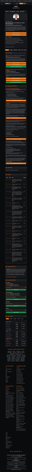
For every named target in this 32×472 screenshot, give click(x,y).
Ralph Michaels (13, 358)
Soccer (7, 378)
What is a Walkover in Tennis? (21, 423)
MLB (6, 374)
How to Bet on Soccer (9, 401)
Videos (7, 390)
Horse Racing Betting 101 (10, 406)
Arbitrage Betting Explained (10, 414)
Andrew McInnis (22, 359)
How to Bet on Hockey (9, 400)
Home (6, 434)
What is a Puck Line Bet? (20, 395)
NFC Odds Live (18, 370)
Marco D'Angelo (18, 354)
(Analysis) (13, 182)
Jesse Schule (8, 324)
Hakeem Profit (8, 336)
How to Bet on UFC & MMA (10, 404)
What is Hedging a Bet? (20, 415)
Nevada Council (11, 464)
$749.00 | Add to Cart (16, 163)
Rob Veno (13, 359)
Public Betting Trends (9, 415)
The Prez (21, 353)
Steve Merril (14, 352)
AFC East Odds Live (19, 374)
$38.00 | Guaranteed (16, 34)
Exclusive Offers (8, 437)
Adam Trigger (23, 358)
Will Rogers (23, 352)
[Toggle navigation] (26, 3)
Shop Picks (7, 438)
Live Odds (18, 367)
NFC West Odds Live (19, 375)
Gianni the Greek (9, 334)
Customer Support (9, 442)
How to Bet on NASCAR (9, 409)
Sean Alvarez (13, 360)
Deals (7, 436)
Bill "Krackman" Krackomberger (11, 354)
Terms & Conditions (9, 445)
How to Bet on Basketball (10, 397)
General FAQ (8, 447)
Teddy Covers (18, 358)
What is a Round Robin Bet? (20, 400)
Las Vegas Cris (18, 357)
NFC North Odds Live (19, 378)
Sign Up (21, 3)
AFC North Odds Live (19, 379)
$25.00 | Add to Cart (16, 62)
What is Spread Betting (20, 401)
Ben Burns (8, 326)
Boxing (7, 380)
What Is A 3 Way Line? (19, 392)
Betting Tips (8, 391)
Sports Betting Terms (9, 395)
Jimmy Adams (17, 353)
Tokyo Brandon (8, 343)
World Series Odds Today (20, 383)
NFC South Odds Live (19, 380)
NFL (6, 367)
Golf (6, 379)
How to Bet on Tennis (9, 408)
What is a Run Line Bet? (20, 396)
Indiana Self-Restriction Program (16, 460)
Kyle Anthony (8, 345)
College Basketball (9, 371)
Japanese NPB (8, 376)
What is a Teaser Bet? (19, 399)
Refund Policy (8, 446)
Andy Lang (8, 360)
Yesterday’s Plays (8, 441)
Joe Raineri (22, 351)
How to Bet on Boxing (9, 405)
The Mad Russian (22, 360)
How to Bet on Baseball (10, 399)
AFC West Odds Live (19, 376)
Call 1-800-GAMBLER (19, 456)
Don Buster (8, 341)
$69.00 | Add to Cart (16, 100)
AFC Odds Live (18, 371)
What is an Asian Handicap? (20, 404)
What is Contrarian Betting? (21, 430)
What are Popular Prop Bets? (21, 397)
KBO (6, 375)
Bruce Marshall (23, 357)
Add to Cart (16, 289)
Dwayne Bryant (17, 359)
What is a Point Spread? (20, 389)
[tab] (7, 50)
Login (17, 3)
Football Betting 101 (9, 396)
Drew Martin (13, 357)
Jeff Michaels (17, 360)
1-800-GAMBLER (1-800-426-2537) (21, 455)
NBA (6, 370)
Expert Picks (8, 389)
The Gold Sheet (8, 328)
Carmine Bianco (18, 351)
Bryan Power (9, 357)
